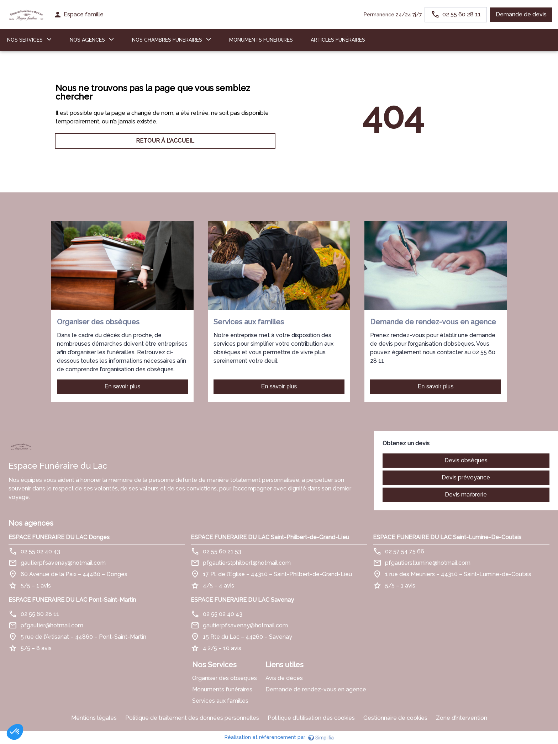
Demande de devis (521, 14)
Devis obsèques (466, 460)
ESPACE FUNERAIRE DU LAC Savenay (242, 599)
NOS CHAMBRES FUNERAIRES (167, 40)
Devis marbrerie (466, 494)
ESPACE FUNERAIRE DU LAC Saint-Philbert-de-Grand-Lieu (270, 537)
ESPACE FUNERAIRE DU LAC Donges (59, 537)
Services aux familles (220, 700)
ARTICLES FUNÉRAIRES (338, 40)
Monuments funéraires (261, 40)
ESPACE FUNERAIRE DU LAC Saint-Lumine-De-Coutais (447, 537)
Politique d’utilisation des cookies (311, 717)
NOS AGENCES (87, 40)
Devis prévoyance (466, 477)
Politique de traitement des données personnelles (192, 717)
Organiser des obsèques (224, 678)
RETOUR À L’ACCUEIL (165, 140)
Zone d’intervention (461, 717)
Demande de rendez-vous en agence (315, 689)
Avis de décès (284, 678)
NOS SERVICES (25, 40)
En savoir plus (123, 386)
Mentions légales (94, 717)
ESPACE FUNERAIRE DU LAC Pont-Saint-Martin (72, 599)
